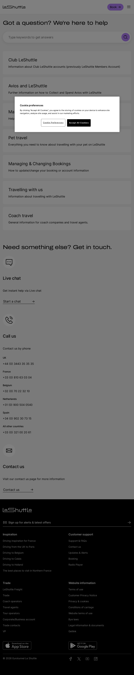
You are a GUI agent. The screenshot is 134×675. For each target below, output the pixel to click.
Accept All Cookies (79, 123)
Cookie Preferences (53, 122)
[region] (67, 114)
